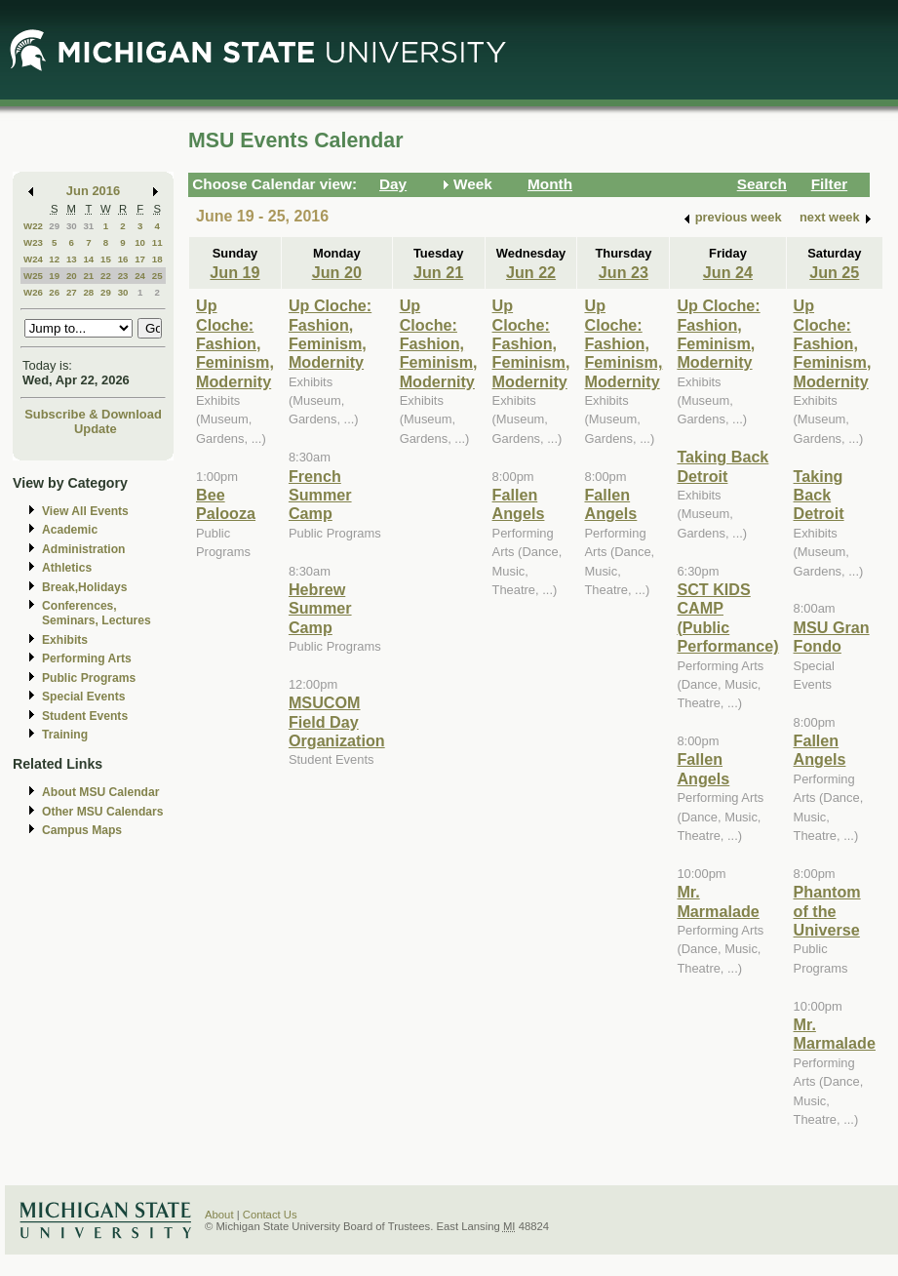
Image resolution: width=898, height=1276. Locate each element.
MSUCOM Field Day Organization (337, 721)
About (219, 1214)
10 (140, 242)
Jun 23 (623, 272)
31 (88, 225)
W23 (33, 242)
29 (54, 225)
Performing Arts (87, 658)
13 (71, 259)
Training (65, 734)
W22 (33, 225)
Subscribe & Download (93, 414)
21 (88, 275)
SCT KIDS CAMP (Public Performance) (727, 617)
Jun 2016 (93, 190)
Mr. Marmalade (718, 901)
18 (157, 259)
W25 (33, 275)
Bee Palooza (225, 504)
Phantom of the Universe (827, 910)
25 (157, 275)
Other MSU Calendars (103, 811)
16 (123, 259)
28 (88, 292)
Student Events (85, 716)
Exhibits (65, 640)
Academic (70, 530)
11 (157, 242)
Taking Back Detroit (722, 466)
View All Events (85, 511)
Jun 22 (531, 272)
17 (140, 259)
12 (54, 259)
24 (140, 275)
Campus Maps (82, 830)
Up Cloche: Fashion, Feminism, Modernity (235, 343)
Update (95, 428)
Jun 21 (438, 272)
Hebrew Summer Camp (320, 608)
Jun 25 (834, 272)
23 (123, 275)
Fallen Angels (518, 504)
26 (54, 292)
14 (88, 259)
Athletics (67, 568)
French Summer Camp (320, 495)
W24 (33, 259)
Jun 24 (728, 272)
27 (71, 292)
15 (105, 259)
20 (71, 275)
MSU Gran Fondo (832, 636)
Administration (83, 549)
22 (105, 275)
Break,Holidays (85, 587)
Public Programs (89, 678)
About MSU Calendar (100, 792)
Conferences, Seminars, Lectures (96, 613)
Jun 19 (234, 272)
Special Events (83, 696)
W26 (33, 292)
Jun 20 (337, 272)
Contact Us (270, 1214)
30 (71, 225)
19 (54, 275)
